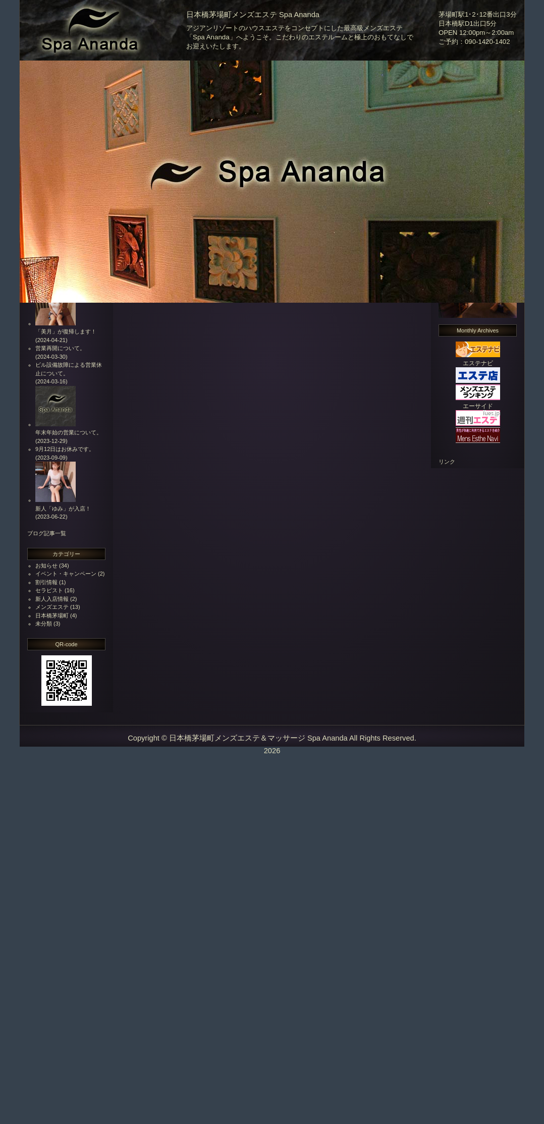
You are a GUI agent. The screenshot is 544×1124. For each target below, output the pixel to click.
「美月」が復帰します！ (65, 331)
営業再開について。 (60, 348)
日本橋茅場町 (52, 615)
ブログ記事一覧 (46, 533)
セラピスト (49, 590)
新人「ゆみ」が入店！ (63, 508)
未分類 (43, 624)
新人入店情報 (52, 599)
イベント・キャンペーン (65, 574)
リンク (447, 462)
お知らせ (46, 566)
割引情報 (46, 582)
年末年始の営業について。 (68, 432)
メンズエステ (52, 607)
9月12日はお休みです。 (64, 449)
